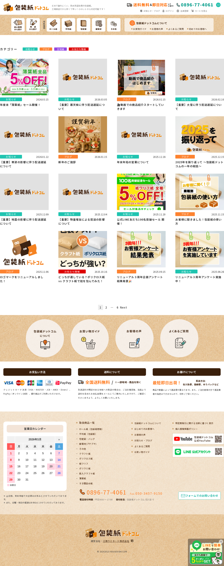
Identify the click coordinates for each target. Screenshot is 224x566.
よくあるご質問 (176, 29)
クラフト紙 (84, 453)
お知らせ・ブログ (151, 11)
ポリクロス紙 (86, 458)
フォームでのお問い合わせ (201, 496)
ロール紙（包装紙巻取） (91, 429)
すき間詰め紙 (86, 483)
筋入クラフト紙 (87, 473)
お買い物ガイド (142, 452)
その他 (82, 448)
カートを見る (201, 11)
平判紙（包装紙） (88, 433)
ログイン (170, 11)
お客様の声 (157, 29)
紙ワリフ (83, 463)
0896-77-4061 (107, 492)
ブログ (45, 49)
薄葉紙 (82, 478)
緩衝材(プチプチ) (87, 443)
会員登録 (184, 11)
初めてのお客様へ (198, 29)
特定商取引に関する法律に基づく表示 (194, 423)
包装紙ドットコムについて (151, 23)
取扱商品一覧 (87, 423)
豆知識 (60, 49)
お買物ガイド (139, 29)
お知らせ (30, 49)
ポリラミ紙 (84, 468)
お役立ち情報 (78, 49)
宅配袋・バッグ (87, 439)
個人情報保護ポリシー (186, 428)
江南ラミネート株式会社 (116, 541)
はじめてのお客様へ (144, 428)
